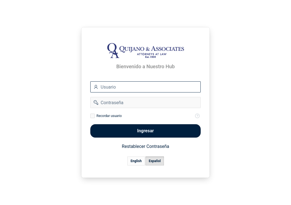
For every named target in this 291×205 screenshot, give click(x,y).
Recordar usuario (109, 116)
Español (155, 161)
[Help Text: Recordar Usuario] (197, 116)
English (136, 161)
